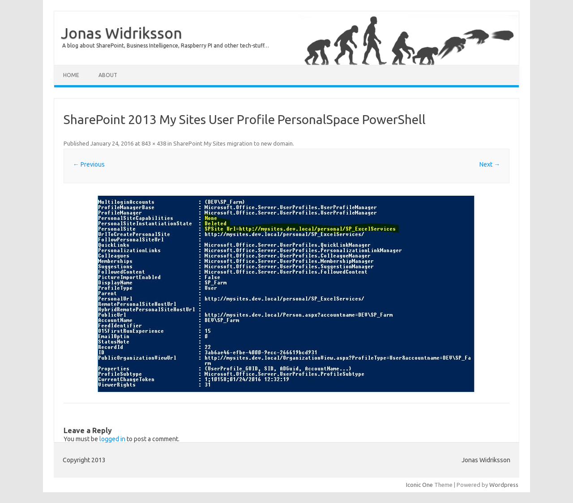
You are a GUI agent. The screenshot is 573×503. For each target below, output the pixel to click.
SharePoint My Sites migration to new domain (233, 143)
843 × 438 (153, 143)
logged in (112, 439)
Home (71, 75)
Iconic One (419, 485)
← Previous (89, 164)
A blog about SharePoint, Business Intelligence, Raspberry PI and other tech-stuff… (165, 45)
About (107, 75)
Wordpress (503, 485)
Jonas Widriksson (121, 32)
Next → (489, 164)
